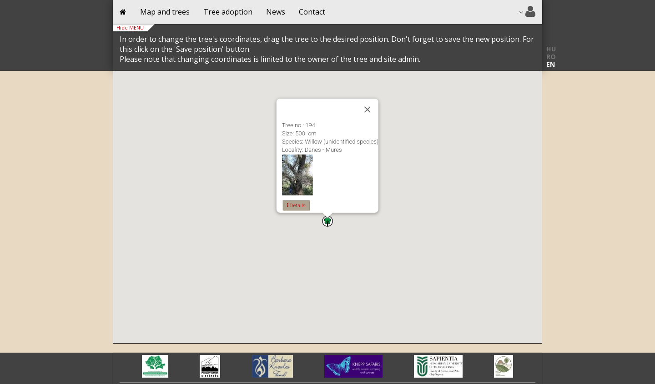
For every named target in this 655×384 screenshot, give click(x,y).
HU (551, 49)
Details (296, 205)
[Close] (367, 109)
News (275, 12)
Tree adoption (227, 12)
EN (550, 64)
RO (551, 56)
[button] (327, 221)
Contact (312, 12)
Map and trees (165, 12)
